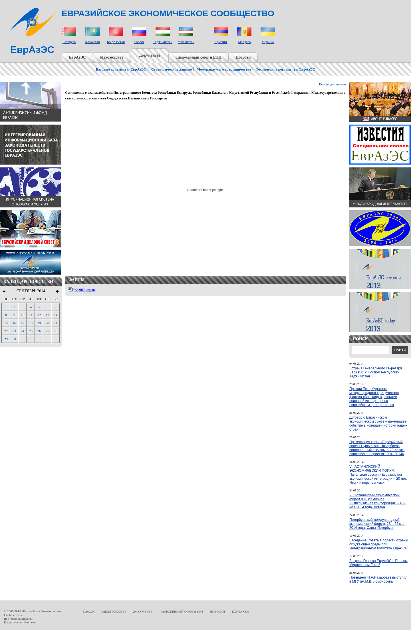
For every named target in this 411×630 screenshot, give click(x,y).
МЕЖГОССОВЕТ (114, 611)
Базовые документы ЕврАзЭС (121, 69)
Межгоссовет (111, 57)
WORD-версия (85, 290)
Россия (139, 42)
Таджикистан (162, 42)
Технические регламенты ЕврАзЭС (285, 69)
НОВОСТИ (217, 611)
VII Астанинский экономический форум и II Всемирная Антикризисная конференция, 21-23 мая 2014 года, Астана (377, 501)
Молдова (244, 42)
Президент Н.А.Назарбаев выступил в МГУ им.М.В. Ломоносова (378, 579)
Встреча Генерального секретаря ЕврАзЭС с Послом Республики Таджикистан (375, 372)
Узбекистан (186, 42)
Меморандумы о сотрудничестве (224, 69)
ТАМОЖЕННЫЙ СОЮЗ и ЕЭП (181, 611)
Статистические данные (171, 69)
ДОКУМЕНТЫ (143, 611)
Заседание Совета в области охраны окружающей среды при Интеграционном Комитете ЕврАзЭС (378, 544)
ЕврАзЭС (77, 57)
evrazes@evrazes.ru (26, 622)
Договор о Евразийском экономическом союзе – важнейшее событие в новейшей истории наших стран (378, 423)
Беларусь (69, 42)
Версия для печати (332, 84)
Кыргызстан (116, 42)
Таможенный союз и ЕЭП (198, 57)
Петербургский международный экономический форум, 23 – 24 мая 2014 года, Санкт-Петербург (377, 524)
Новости (243, 57)
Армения (220, 42)
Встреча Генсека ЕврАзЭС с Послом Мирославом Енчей (378, 563)
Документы (149, 55)
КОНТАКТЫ (240, 611)
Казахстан (92, 42)
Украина (268, 42)
